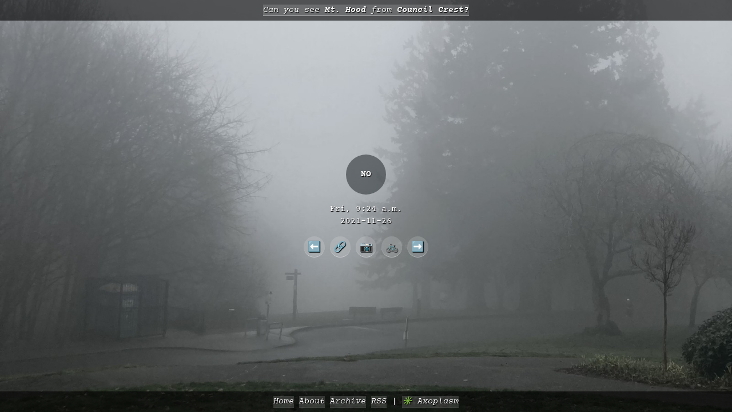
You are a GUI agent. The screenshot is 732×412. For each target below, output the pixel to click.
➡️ (417, 246)
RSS (379, 401)
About (312, 401)
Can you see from (366, 10)
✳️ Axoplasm (430, 401)
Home (283, 401)
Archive (348, 401)
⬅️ (314, 246)
